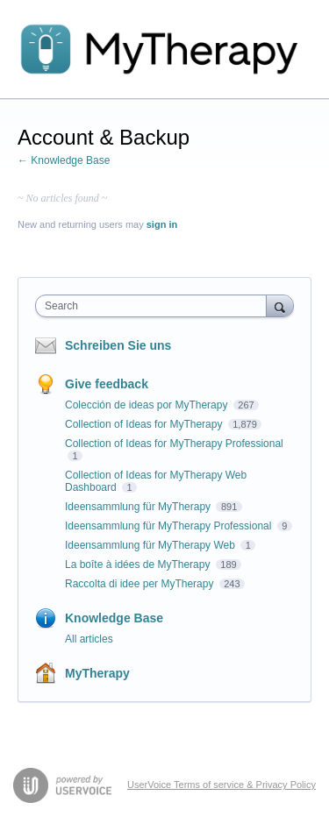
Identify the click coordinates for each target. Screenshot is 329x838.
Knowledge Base (114, 618)
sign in (162, 224)
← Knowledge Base (64, 160)
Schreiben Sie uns (118, 345)
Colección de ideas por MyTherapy (148, 405)
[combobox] (155, 306)
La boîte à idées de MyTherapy (139, 564)
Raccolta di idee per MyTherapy (141, 584)
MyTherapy (97, 673)
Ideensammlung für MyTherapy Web (151, 545)
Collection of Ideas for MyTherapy (145, 424)
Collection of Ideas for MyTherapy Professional (174, 443)
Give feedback (106, 384)
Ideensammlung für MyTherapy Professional (170, 526)
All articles (89, 639)
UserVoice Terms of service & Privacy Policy (221, 784)
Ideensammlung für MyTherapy (139, 507)
